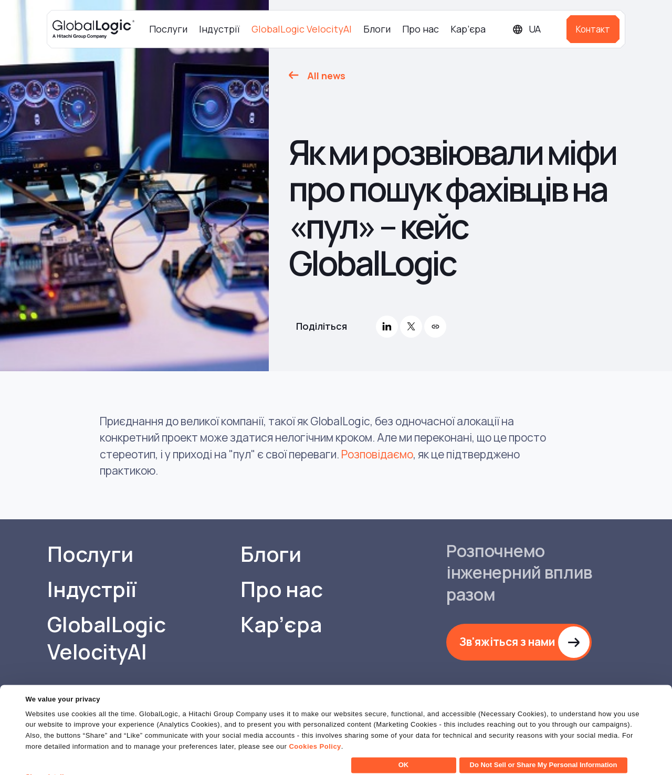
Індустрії (219, 29)
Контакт (593, 29)
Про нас (420, 29)
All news (326, 75)
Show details (46, 760)
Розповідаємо (377, 454)
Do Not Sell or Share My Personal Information (543, 748)
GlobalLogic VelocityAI (301, 29)
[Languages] (535, 29)
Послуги (168, 29)
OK (403, 748)
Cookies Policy (315, 730)
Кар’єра (468, 29)
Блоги (377, 29)
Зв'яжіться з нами (507, 641)
